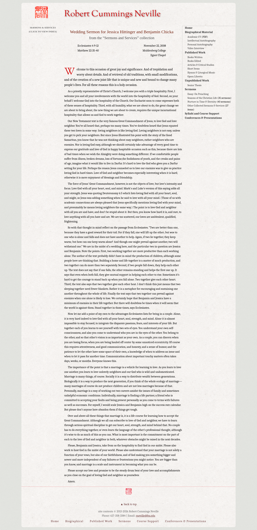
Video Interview (195, 48)
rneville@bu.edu (145, 515)
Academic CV (194, 36)
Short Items (193, 68)
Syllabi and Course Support (202, 113)
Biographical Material (199, 32)
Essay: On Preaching (197, 94)
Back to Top (130, 504)
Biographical (74, 521)
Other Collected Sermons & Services (205, 105)
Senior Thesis (194, 85)
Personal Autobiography (200, 44)
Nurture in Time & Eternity (201, 101)
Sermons (190, 89)
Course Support (148, 521)
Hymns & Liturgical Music (201, 72)
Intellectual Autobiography (201, 40)
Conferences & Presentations (203, 118)
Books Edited (194, 61)
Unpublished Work (197, 80)
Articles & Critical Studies (200, 64)
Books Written (194, 57)
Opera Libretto (194, 76)
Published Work (195, 52)
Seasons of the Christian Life (202, 97)
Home (188, 27)
